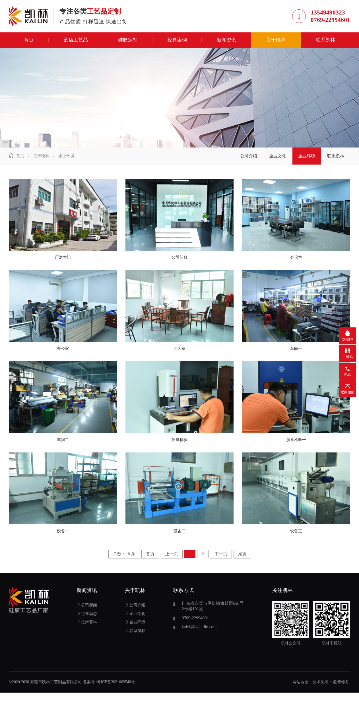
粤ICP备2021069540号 (116, 684)
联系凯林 (325, 42)
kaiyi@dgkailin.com (199, 628)
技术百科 (87, 624)
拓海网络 (340, 684)
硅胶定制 (127, 42)
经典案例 (177, 42)
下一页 (220, 556)
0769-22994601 (330, 20)
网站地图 (300, 684)
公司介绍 (248, 157)
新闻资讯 (226, 42)
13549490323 (328, 13)
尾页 (242, 556)
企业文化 (277, 157)
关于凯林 (276, 42)
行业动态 (87, 616)
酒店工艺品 (76, 42)
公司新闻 (87, 607)
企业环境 (306, 157)
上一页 (171, 556)
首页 (29, 42)
